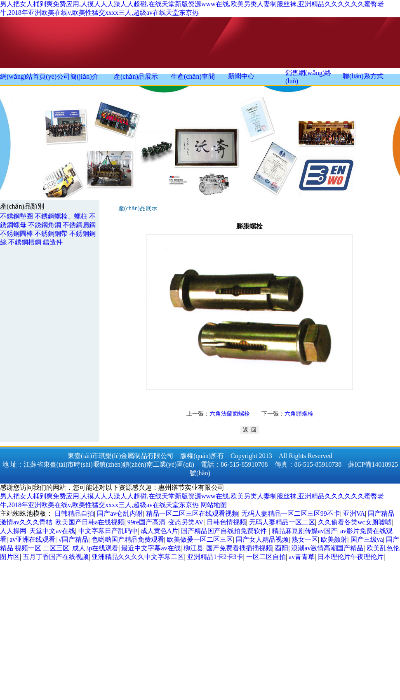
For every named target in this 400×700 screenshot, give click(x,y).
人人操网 (13, 530)
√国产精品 (74, 539)
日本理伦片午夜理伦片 (351, 556)
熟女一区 (305, 539)
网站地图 (213, 504)
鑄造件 (53, 242)
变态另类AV (185, 522)
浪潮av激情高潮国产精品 (327, 548)
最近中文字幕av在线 (150, 548)
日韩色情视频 (226, 522)
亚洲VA (354, 513)
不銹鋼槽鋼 (24, 242)
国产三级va (367, 539)
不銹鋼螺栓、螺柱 (61, 216)
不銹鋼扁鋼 (79, 224)
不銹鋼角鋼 (44, 224)
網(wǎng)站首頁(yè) (28, 76)
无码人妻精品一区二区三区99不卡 (290, 513)
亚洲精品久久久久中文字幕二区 (138, 556)
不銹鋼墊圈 (16, 216)
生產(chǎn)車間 (193, 76)
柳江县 (193, 548)
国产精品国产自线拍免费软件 (224, 530)
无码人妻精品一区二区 (282, 522)
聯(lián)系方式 (363, 76)
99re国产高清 (146, 522)
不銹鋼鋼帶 (51, 233)
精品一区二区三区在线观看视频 (192, 513)
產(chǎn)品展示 (136, 76)
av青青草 (302, 556)
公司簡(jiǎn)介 (78, 76)
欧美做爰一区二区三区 (200, 539)
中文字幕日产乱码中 (108, 530)
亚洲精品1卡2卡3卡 (215, 556)
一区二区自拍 (266, 556)
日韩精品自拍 (74, 513)
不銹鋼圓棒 (16, 233)
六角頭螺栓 (299, 414)
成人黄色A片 (160, 530)
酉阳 (281, 548)
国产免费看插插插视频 (239, 548)
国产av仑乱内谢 (120, 513)
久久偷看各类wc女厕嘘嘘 (355, 522)
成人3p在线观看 (95, 548)
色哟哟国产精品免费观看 (128, 539)
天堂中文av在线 (52, 530)
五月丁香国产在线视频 (56, 556)
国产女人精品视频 (262, 539)
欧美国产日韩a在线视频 (89, 522)
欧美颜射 (334, 539)
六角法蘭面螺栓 (229, 414)
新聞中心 (241, 76)
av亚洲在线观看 (32, 539)
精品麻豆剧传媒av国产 (304, 530)
